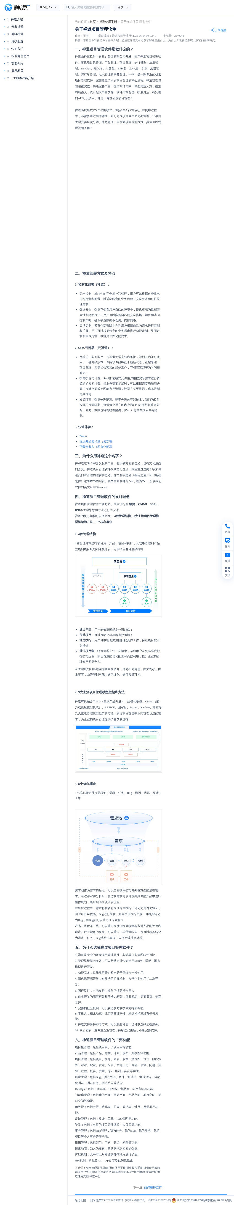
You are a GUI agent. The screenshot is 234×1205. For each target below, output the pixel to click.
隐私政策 (95, 1200)
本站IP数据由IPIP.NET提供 (215, 1200)
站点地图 (80, 1200)
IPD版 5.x (48, 7)
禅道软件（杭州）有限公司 (128, 1200)
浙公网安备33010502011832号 (192, 1200)
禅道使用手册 (108, 21)
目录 (122, 7)
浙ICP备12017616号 (160, 1200)
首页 (93, 21)
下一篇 (147, 1187)
